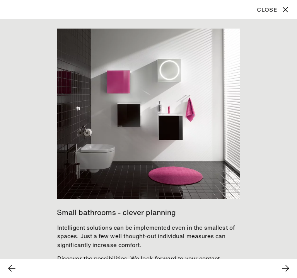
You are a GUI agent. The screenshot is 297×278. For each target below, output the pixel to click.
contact (209, 258)
